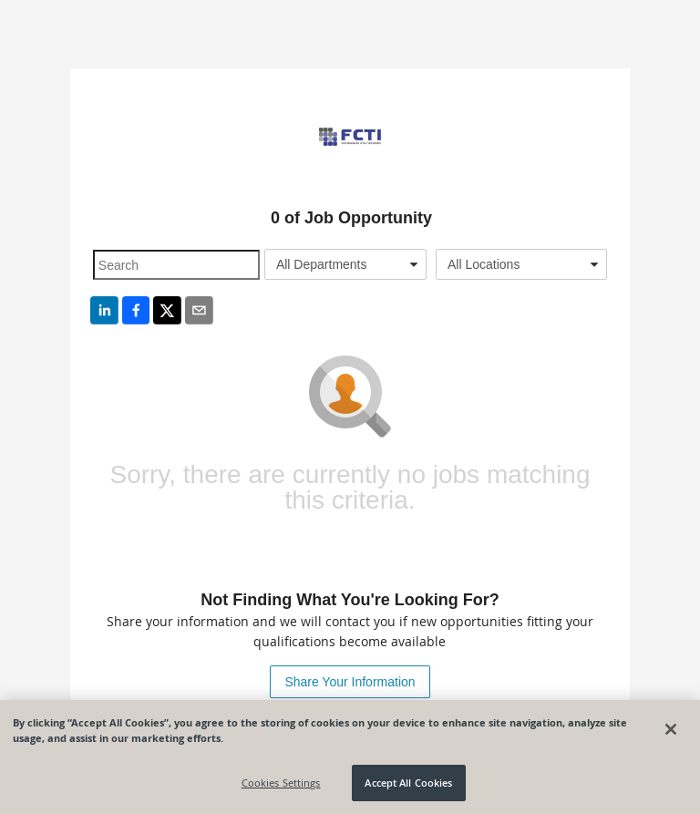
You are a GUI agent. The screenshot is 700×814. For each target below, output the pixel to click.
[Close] (671, 729)
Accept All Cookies (408, 782)
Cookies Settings (281, 782)
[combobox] (345, 264)
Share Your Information (349, 682)
